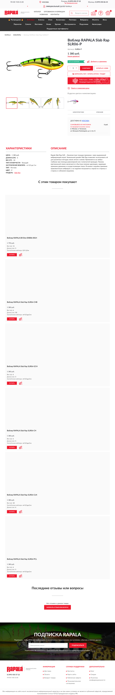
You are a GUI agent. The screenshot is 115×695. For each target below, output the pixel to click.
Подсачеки (84, 24)
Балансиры (60, 20)
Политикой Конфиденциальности (57, 649)
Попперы (72, 20)
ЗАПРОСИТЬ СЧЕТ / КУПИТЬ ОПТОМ (89, 74)
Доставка (47, 670)
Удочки (58, 24)
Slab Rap (17, 173)
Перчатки (17, 24)
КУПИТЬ (12, 254)
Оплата (47, 673)
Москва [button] (85, 121)
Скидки (93, 673)
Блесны (41, 20)
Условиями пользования (77, 649)
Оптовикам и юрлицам (54, 12)
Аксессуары (96, 24)
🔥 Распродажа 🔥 (15, 20)
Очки (50, 20)
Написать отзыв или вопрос (57, 606)
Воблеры (30, 20)
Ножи (48, 24)
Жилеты (95, 20)
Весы (105, 20)
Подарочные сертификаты (57, 29)
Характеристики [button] (78, 112)
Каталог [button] (37, 12)
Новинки (44, 14)
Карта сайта (71, 673)
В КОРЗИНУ (86, 68)
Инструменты (70, 24)
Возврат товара (49, 677)
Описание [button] (99, 112)
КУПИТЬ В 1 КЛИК (102, 68)
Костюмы (38, 24)
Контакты (55, 14)
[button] (71, 3)
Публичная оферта (74, 677)
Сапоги (28, 24)
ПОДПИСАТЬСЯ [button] (78, 644)
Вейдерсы (84, 20)
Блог (92, 670)
